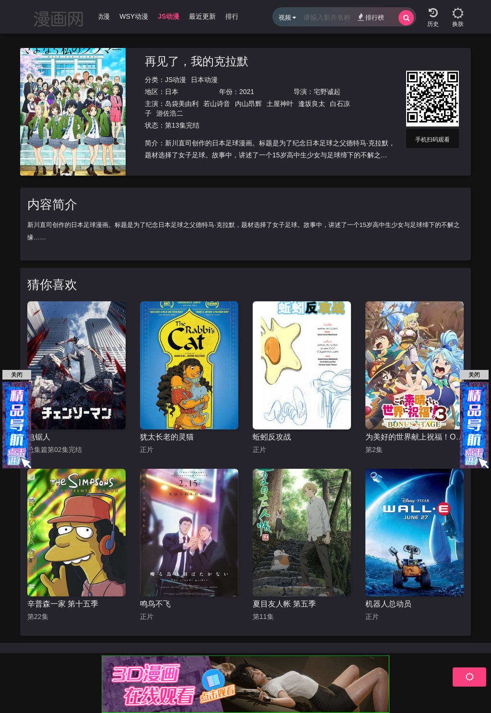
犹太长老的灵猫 (167, 437)
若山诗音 (216, 103)
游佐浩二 (169, 113)
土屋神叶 (280, 103)
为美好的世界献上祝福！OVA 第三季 (414, 437)
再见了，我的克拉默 (196, 61)
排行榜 (371, 17)
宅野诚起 (327, 91)
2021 (246, 91)
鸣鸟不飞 (155, 604)
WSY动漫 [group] (133, 16)
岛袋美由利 (182, 103)
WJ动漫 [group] (98, 16)
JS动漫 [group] (168, 16)
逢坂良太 (311, 103)
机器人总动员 (388, 604)
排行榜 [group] (235, 16)
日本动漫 (204, 79)
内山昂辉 (248, 103)
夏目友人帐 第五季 (284, 604)
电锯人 (38, 437)
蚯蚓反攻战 (272, 437)
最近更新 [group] (202, 16)
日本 (171, 91)
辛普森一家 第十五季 (62, 604)
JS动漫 (175, 79)
